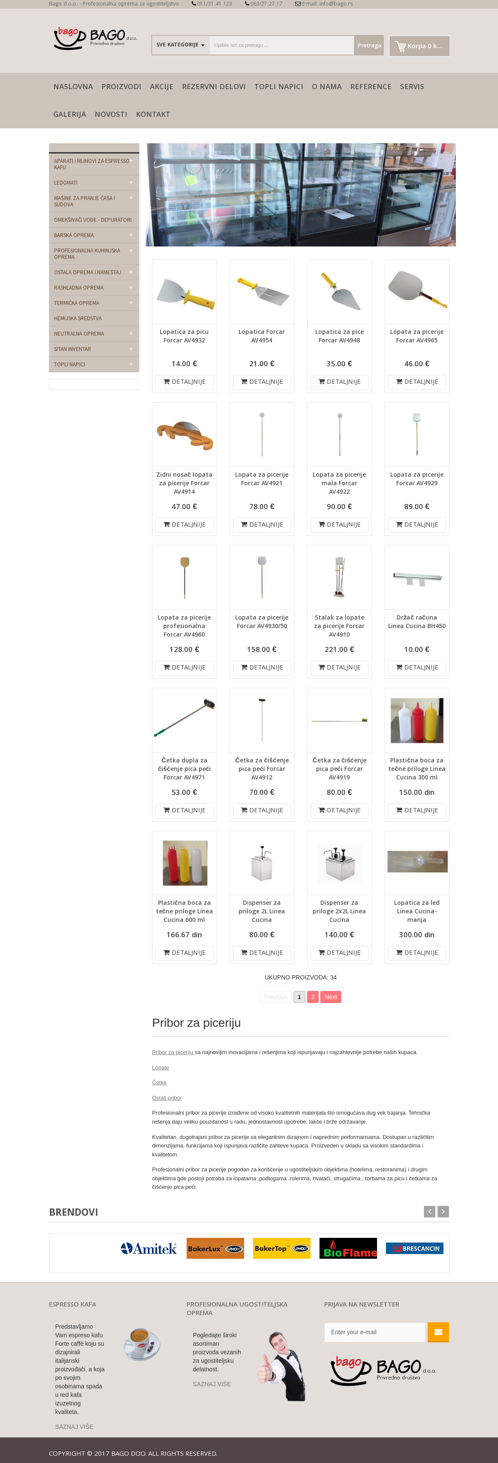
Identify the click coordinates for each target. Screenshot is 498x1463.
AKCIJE (161, 87)
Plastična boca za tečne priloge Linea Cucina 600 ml (184, 912)
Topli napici (278, 87)
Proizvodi (121, 87)
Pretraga (363, 46)
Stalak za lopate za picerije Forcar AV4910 (339, 627)
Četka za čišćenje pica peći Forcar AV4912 (262, 769)
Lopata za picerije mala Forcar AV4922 (339, 484)
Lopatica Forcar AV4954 (262, 336)
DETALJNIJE (184, 382)
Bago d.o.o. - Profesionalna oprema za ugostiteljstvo (114, 4)
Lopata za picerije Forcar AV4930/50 (261, 622)
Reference (370, 87)
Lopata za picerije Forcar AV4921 (261, 479)
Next (331, 997)
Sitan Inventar (72, 349)
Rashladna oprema (79, 287)
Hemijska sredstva (78, 318)
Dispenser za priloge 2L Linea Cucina (262, 912)
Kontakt (153, 115)
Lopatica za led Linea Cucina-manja (417, 912)
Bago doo (128, 1450)
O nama (327, 87)
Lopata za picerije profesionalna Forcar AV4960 (184, 627)
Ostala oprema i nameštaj (87, 272)
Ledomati (66, 182)
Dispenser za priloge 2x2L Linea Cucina (339, 912)
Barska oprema (74, 235)
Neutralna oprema (79, 333)
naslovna (73, 87)
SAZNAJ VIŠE (74, 1422)
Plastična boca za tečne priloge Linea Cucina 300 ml (416, 769)
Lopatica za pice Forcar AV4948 (339, 336)
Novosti (111, 115)
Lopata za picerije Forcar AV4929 (416, 479)
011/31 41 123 (212, 4)
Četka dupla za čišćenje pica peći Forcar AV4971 (184, 769)
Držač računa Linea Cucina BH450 (417, 622)
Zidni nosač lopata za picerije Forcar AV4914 (184, 484)
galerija (69, 115)
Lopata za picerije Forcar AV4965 (416, 336)
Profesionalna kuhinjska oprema (87, 254)
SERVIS (412, 87)
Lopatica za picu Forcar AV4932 (184, 336)
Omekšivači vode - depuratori (93, 219)
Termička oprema (76, 303)
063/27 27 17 (263, 4)
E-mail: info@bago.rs (324, 4)
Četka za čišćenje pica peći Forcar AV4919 (339, 769)
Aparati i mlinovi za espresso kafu (92, 164)
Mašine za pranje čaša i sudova (84, 201)
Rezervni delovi (214, 87)
